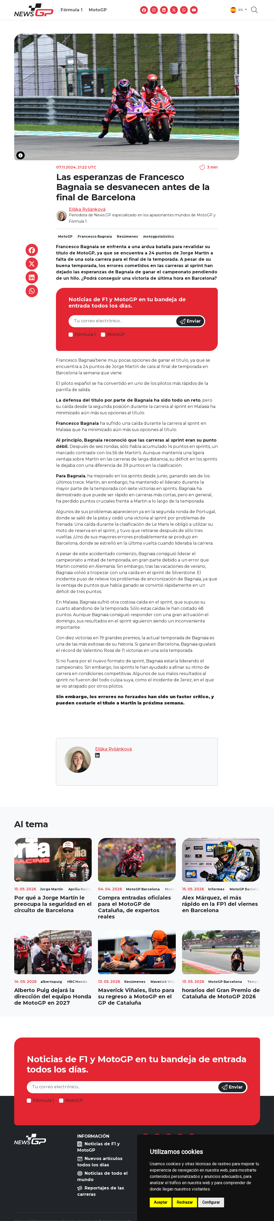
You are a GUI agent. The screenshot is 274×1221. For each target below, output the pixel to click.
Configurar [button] (211, 1202)
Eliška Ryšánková (87, 209)
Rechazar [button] (185, 1202)
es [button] (237, 10)
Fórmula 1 (71, 9)
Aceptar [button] (160, 1202)
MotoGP (98, 9)
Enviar (190, 321)
